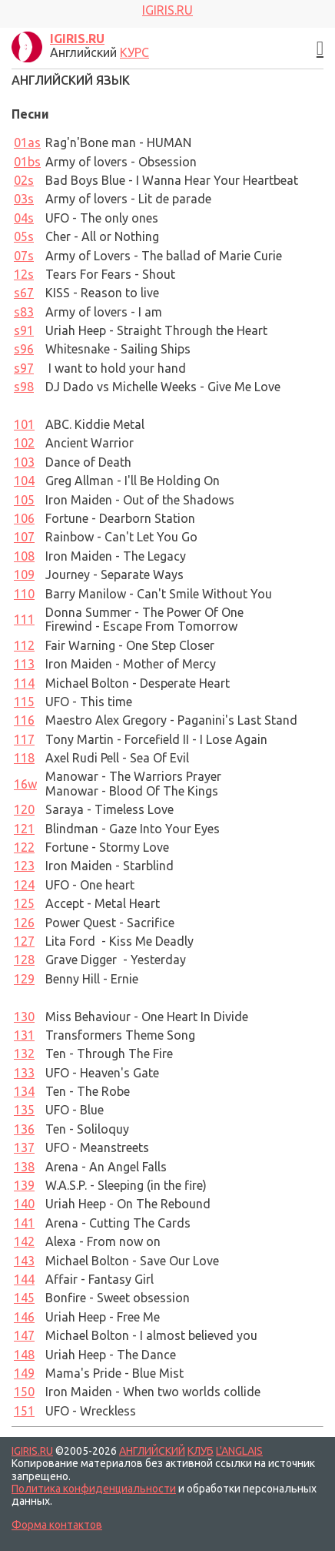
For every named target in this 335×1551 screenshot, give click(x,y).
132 (24, 1053)
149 (24, 1373)
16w (25, 784)
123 (24, 866)
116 (24, 720)
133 (24, 1073)
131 (24, 1035)
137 (24, 1147)
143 (24, 1261)
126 (24, 923)
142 (24, 1241)
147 (24, 1335)
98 (24, 387)
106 (24, 518)
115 (24, 702)
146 (24, 1317)
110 (24, 594)
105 (24, 500)
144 (24, 1279)
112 (24, 645)
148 (24, 1355)
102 (24, 443)
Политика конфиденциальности (94, 1488)
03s (24, 199)
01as (27, 142)
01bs (27, 162)
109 (24, 574)
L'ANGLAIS (239, 1451)
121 (24, 829)
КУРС (134, 52)
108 (24, 556)
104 (24, 480)
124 (24, 885)
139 (24, 1185)
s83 (24, 312)
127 (24, 941)
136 (24, 1129)
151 (24, 1411)
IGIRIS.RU (32, 1451)
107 (24, 537)
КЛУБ (200, 1451)
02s (24, 180)
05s (24, 236)
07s (24, 256)
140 (24, 1204)
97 (24, 368)
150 (24, 1392)
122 (24, 847)
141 (24, 1223)
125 (24, 903)
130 (24, 1016)
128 (24, 959)
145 (24, 1298)
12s (24, 274)
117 (24, 739)
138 (24, 1167)
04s (24, 218)
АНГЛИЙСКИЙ (152, 1451)
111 (24, 619)
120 (24, 809)
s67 (24, 293)
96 (24, 349)
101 (24, 424)
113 (24, 664)
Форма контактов (57, 1525)
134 (24, 1091)
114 (24, 683)
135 (24, 1110)
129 (24, 979)
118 (24, 758)
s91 (24, 330)
